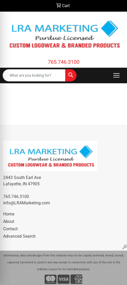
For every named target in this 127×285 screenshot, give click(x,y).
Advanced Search (19, 236)
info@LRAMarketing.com (26, 202)
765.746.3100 (63, 62)
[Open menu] (116, 75)
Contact (10, 228)
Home (8, 214)
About (8, 221)
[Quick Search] (34, 75)
